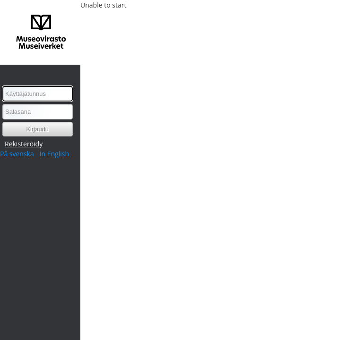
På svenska (17, 153)
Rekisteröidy (24, 143)
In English (54, 153)
